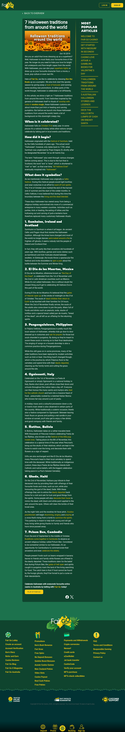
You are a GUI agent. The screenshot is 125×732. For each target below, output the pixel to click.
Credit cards (69, 652)
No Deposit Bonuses (43, 657)
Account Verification (14, 648)
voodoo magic (38, 104)
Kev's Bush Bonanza (43, 645)
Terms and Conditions (102, 645)
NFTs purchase (70, 672)
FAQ (95, 641)
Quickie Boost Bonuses (45, 661)
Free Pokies (40, 685)
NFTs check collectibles (74, 676)
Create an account (13, 644)
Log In (104, 5)
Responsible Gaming (102, 649)
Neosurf (67, 648)
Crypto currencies (71, 644)
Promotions (40, 641)
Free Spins (39, 653)
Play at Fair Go (34, 592)
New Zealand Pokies (44, 669)
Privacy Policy (99, 653)
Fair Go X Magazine (14, 668)
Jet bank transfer (71, 660)
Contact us (98, 657)
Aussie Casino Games (44, 665)
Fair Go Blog (10, 664)
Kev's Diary (10, 652)
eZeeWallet (69, 656)
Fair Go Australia (12, 672)
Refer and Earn (12, 656)
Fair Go (34, 79)
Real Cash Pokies (42, 681)
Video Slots (40, 673)
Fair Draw (39, 649)
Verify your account (72, 668)
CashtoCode (69, 664)
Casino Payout (41, 677)
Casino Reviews (12, 660)
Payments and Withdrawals (76, 640)
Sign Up (117, 5)
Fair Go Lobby (11, 640)
